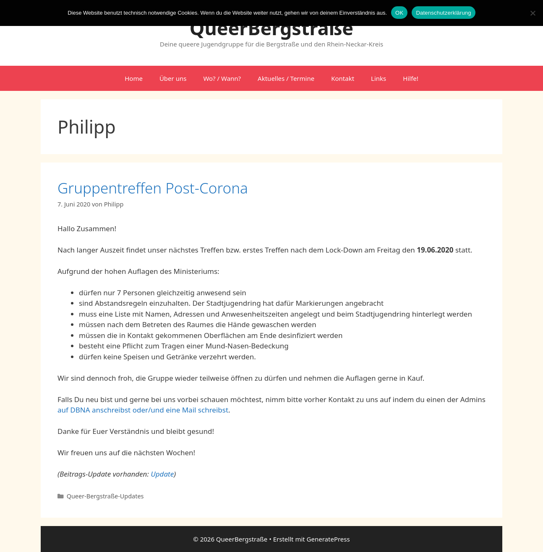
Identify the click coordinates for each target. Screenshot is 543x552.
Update (162, 474)
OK (399, 13)
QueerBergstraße (271, 28)
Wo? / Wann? (222, 78)
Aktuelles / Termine (286, 78)
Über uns (172, 78)
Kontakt (342, 78)
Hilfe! (410, 78)
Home (134, 78)
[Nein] (532, 13)
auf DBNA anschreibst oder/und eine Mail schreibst (142, 410)
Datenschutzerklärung (443, 13)
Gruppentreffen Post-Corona (152, 188)
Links (378, 78)
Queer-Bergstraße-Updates (105, 496)
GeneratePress (328, 539)
